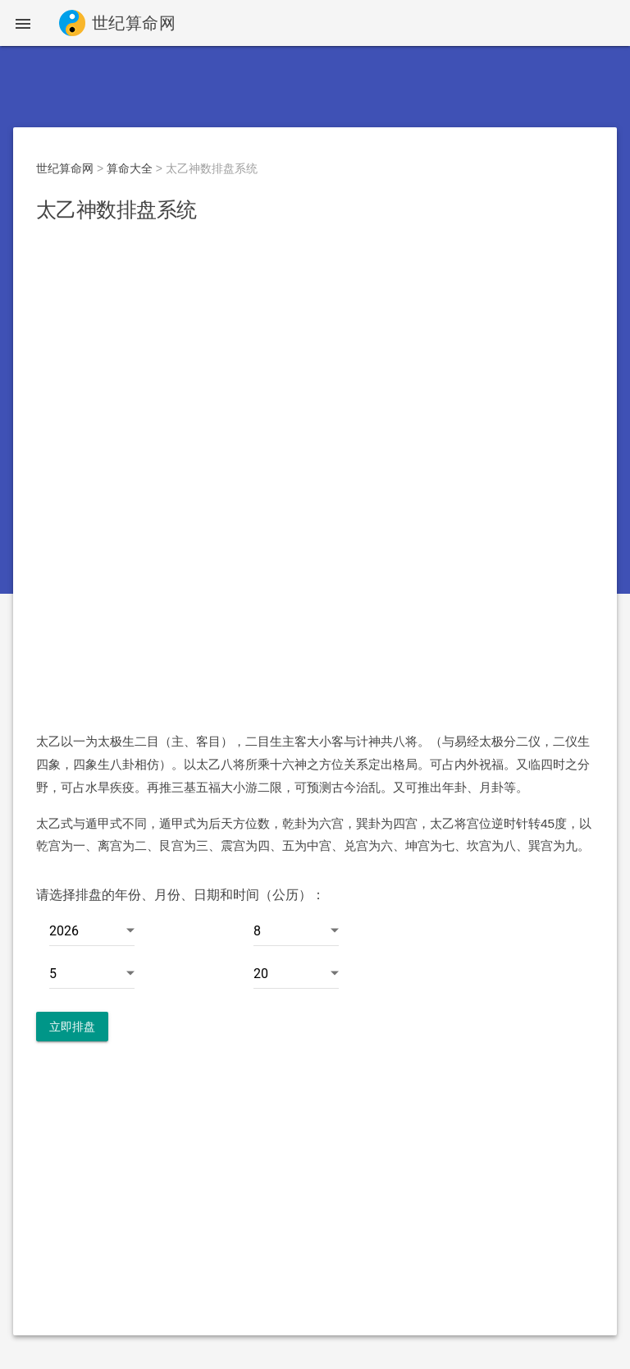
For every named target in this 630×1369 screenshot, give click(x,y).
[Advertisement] (315, 359)
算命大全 (130, 168)
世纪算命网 (65, 168)
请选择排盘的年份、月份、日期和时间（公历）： (180, 895)
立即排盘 (72, 1026)
